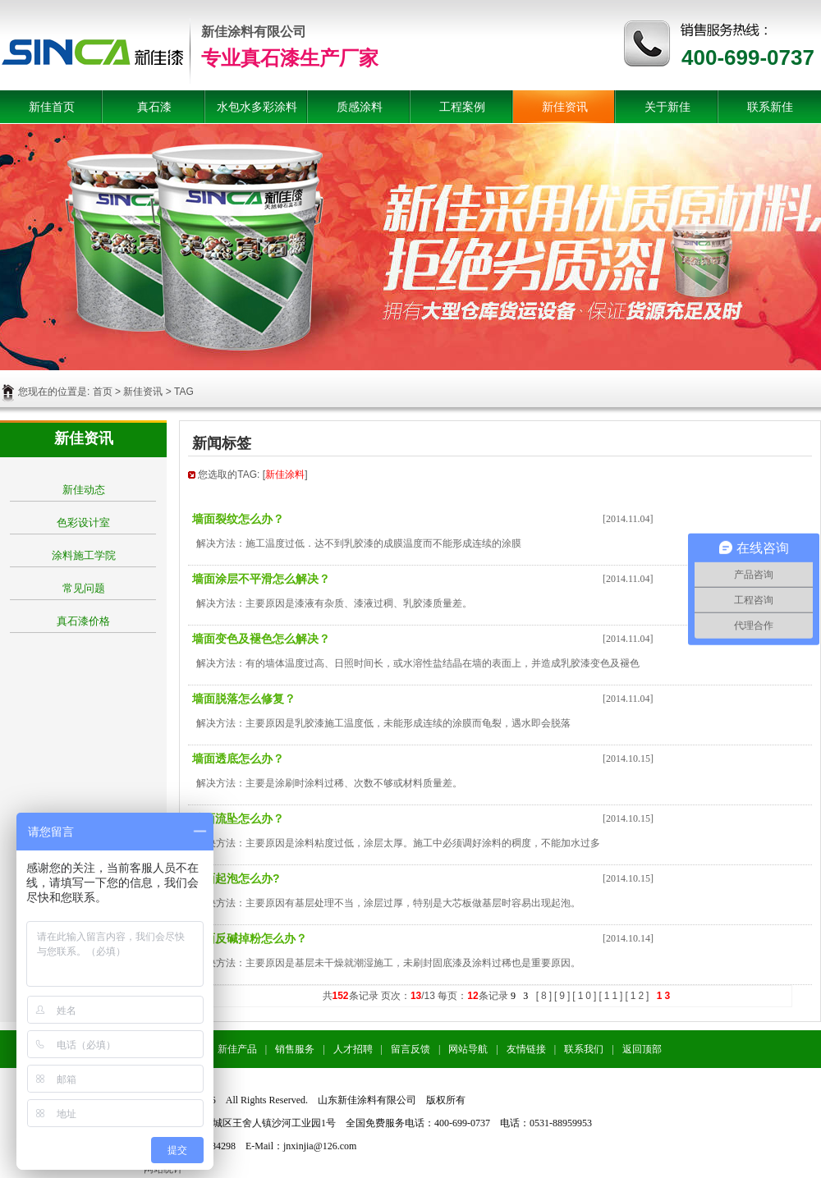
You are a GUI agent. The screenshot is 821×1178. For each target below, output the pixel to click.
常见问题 (83, 588)
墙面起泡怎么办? (236, 878)
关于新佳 (667, 106)
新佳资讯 (565, 106)
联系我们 (583, 1049)
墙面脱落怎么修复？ (244, 698)
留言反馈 (410, 1049)
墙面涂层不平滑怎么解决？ (261, 578)
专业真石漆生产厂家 (289, 58)
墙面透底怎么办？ (238, 758)
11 (612, 996)
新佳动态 (83, 490)
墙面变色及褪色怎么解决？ (261, 638)
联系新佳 (770, 106)
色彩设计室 (83, 522)
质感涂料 (360, 106)
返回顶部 (642, 1049)
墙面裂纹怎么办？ (238, 518)
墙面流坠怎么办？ (238, 818)
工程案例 (462, 106)
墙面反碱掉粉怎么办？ (249, 938)
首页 (102, 391)
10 (586, 996)
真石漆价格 (83, 621)
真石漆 (154, 106)
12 (638, 996)
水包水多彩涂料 (257, 106)
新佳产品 (237, 1049)
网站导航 (468, 1049)
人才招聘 (353, 1049)
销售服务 (294, 1049)
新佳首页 (52, 106)
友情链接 (526, 1049)
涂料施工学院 (84, 555)
